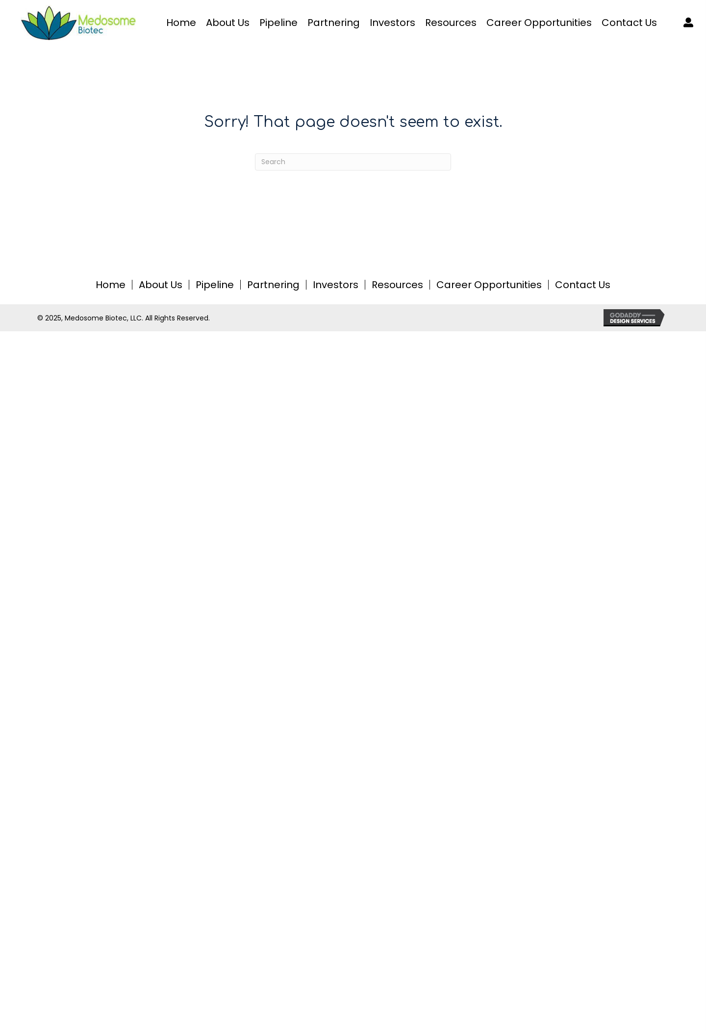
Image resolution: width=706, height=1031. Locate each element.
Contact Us (582, 285)
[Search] (353, 162)
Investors (335, 285)
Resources (397, 285)
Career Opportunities (489, 285)
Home (111, 285)
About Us (160, 285)
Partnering (273, 285)
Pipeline (215, 285)
